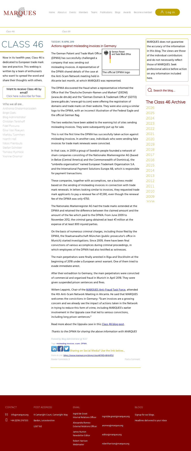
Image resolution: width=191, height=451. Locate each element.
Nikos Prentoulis (13, 143)
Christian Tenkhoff (14, 121)
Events (72, 12)
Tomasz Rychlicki (13, 152)
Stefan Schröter (12, 147)
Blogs (117, 12)
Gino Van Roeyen (13, 130)
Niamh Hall (9, 139)
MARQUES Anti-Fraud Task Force (105, 290)
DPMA (84, 343)
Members (83, 12)
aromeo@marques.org (112, 425)
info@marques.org (19, 415)
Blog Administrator (14, 117)
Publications (106, 12)
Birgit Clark (9, 112)
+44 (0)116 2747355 (19, 420)
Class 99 (66, 32)
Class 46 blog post (113, 324)
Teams (94, 12)
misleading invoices (65, 343)
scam (77, 343)
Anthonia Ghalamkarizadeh (19, 108)
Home (52, 12)
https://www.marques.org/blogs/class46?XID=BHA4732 (88, 355)
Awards (127, 12)
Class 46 (10, 32)
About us (62, 12)
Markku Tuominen (14, 134)
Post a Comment (132, 359)
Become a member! (143, 12)
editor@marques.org (112, 435)
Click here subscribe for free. (23, 96)
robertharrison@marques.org (115, 444)
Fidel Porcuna (11, 126)
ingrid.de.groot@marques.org (116, 416)
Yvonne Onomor (13, 156)
